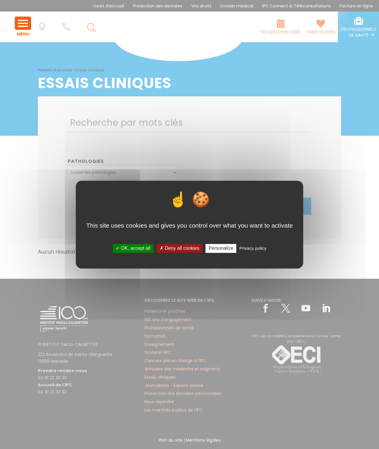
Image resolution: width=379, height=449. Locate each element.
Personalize (220, 248)
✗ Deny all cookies (179, 248)
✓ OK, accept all (133, 248)
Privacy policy (252, 248)
